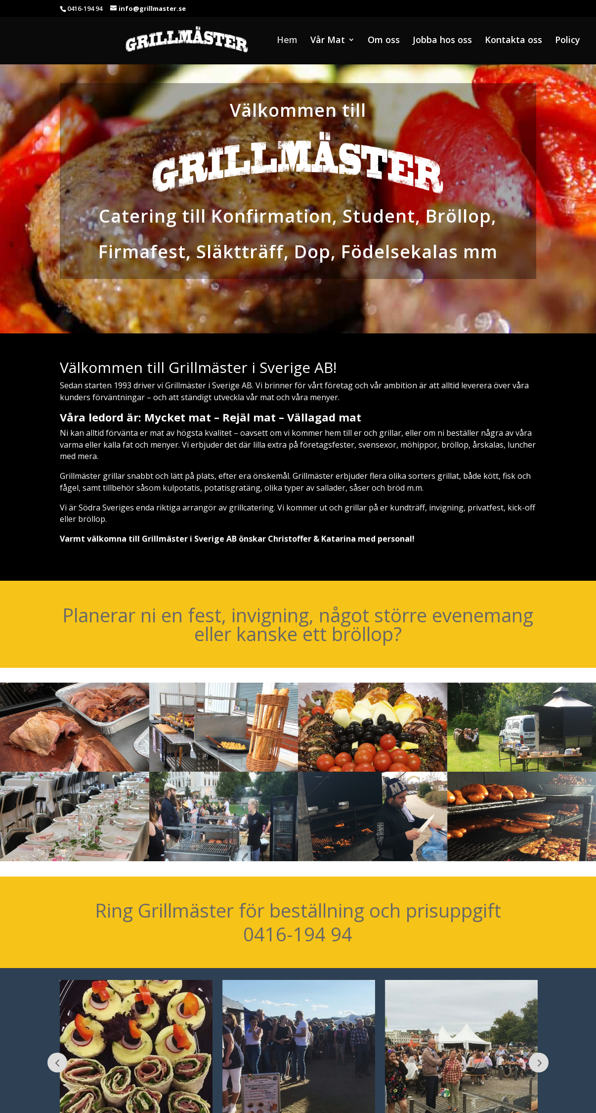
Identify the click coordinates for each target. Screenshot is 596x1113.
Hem (287, 41)
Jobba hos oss (442, 41)
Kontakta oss (513, 41)
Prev (57, 1062)
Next (539, 1062)
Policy (567, 41)
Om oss (384, 41)
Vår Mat (327, 41)
